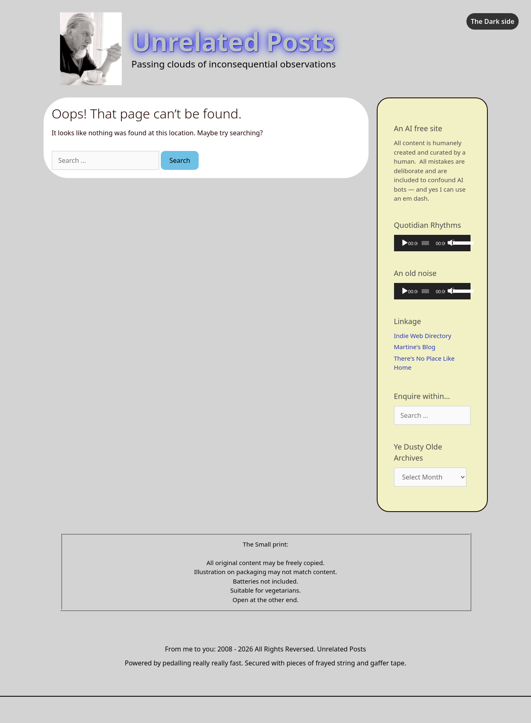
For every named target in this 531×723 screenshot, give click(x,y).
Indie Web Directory (423, 335)
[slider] (425, 243)
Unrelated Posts (233, 41)
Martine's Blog (415, 347)
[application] (432, 243)
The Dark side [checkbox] (492, 21)
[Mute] (451, 242)
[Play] (404, 242)
